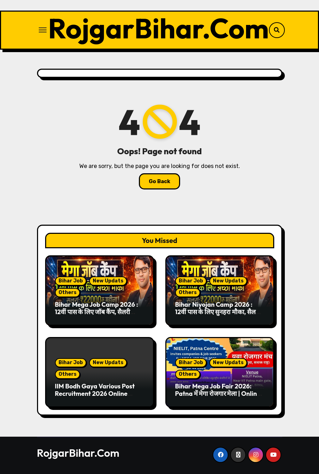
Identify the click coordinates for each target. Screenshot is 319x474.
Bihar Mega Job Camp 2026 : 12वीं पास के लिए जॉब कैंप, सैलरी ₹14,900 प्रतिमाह (96, 312)
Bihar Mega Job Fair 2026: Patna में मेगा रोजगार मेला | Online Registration (217, 393)
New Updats (108, 281)
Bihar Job (71, 281)
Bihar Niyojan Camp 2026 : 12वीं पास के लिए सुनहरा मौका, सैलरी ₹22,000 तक (217, 312)
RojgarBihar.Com (158, 28)
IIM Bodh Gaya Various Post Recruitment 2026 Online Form (95, 393)
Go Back (159, 181)
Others (67, 292)
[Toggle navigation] (42, 30)
